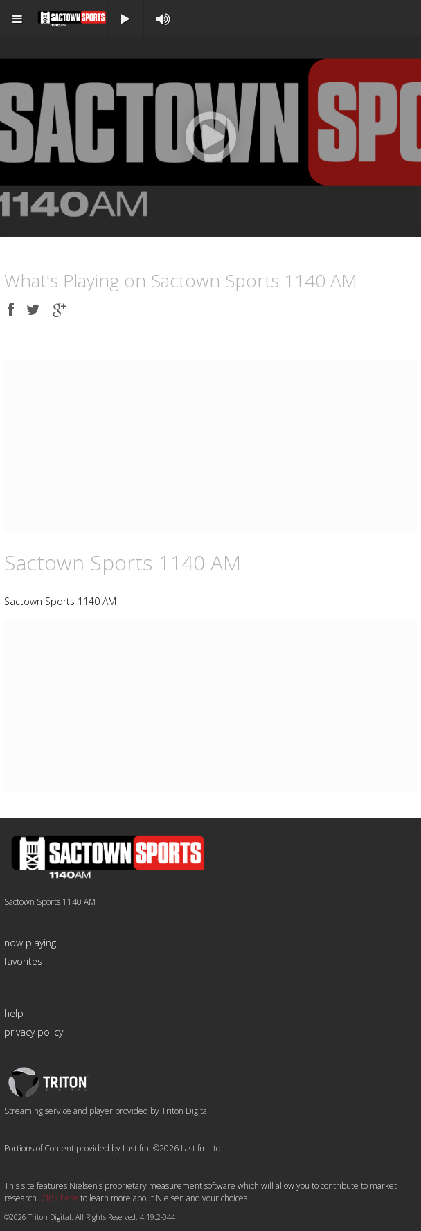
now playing (30, 942)
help (14, 1013)
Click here (59, 1198)
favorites (23, 961)
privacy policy (33, 1032)
